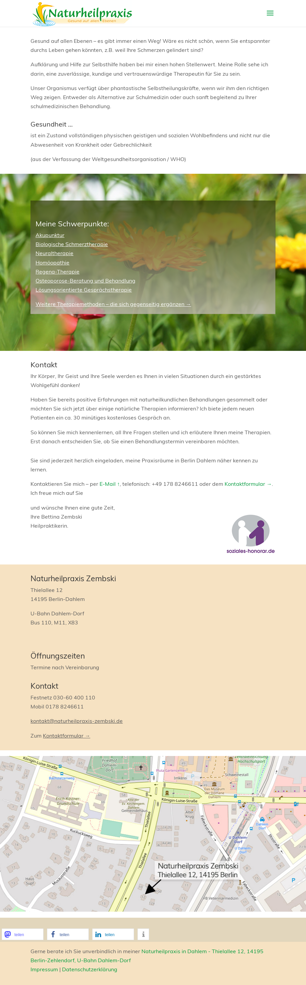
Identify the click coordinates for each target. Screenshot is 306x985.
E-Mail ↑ (110, 483)
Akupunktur (50, 235)
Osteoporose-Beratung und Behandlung (85, 280)
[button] (23, 934)
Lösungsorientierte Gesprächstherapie (84, 289)
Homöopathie (52, 262)
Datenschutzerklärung (89, 969)
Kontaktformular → (248, 483)
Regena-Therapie (57, 271)
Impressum (44, 969)
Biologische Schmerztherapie (72, 244)
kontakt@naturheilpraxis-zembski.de (76, 720)
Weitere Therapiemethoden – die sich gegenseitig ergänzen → (113, 304)
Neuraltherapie (54, 253)
